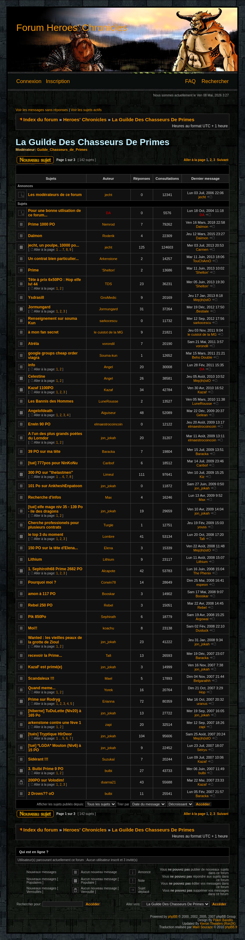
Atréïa (33, 343)
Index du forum (40, 119)
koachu (108, 628)
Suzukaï (108, 759)
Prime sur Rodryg (44, 699)
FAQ (190, 81)
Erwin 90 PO (39, 424)
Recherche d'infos (44, 497)
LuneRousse (108, 401)
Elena (108, 548)
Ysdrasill (36, 297)
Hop (202, 692)
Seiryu (202, 750)
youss (202, 527)
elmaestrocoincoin (108, 424)
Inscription (58, 81)
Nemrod (108, 224)
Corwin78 (108, 582)
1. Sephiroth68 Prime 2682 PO (55, 569)
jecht (108, 195)
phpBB (172, 916)
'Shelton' (108, 270)
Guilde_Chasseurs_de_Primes (62, 149)
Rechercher (215, 81)
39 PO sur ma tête (44, 451)
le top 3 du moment (45, 534)
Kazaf (108, 390)
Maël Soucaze (203, 927)
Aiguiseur (108, 413)
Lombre (108, 536)
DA (108, 213)
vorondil (108, 344)
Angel (108, 367)
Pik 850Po (37, 616)
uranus (202, 703)
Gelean (202, 415)
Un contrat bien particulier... (53, 258)
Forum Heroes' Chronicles (71, 27)
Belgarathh (202, 681)
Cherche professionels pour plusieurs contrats (53, 525)
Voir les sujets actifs (86, 110)
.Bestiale (202, 311)
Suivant (222, 160)
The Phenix (202, 573)
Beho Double (202, 357)
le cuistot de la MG (108, 332)
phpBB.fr (231, 927)
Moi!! (32, 628)
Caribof (108, 463)
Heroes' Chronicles (85, 119)
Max (108, 497)
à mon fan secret (43, 332)
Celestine (36, 376)
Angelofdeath (40, 411)
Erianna (108, 701)
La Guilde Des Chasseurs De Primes (153, 119)
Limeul (108, 474)
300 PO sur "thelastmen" (50, 472)
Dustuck (202, 630)
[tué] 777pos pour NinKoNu (53, 463)
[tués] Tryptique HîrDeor (50, 734)
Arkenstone (108, 259)
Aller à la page (194, 160)
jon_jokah (108, 438)
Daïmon (202, 226)
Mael (108, 678)
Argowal (202, 619)
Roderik (108, 236)
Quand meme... (42, 688)
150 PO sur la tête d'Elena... (53, 548)
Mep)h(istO (202, 300)
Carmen (202, 249)
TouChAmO (202, 261)
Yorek (108, 690)
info (31, 365)
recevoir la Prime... (45, 655)
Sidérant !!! (38, 759)
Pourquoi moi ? (42, 582)
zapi (108, 724)
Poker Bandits (223, 920)
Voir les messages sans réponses (42, 110)
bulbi (108, 771)
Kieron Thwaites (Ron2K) (218, 923)
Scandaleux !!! (41, 678)
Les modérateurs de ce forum (55, 195)
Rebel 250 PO (40, 605)
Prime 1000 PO (41, 224)
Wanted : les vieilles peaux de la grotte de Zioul (55, 639)
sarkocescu (108, 321)
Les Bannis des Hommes (50, 401)
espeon (202, 584)
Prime (33, 270)
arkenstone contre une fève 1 (54, 722)
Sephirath (108, 617)
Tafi (202, 539)
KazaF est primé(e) (45, 667)
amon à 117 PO (42, 594)
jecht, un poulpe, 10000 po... (53, 245)
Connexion (28, 81)
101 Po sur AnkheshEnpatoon (55, 486)
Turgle (108, 525)
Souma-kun (108, 355)
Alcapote (108, 571)
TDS (108, 284)
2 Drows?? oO (41, 793)
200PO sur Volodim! (46, 780)
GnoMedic (108, 297)
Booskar (108, 594)
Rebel (108, 605)
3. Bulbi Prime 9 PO (45, 769)
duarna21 (108, 782)
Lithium (35, 559)
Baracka (108, 451)
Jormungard (39, 307)
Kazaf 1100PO (40, 388)
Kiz (202, 477)
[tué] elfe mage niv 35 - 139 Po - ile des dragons (55, 509)
